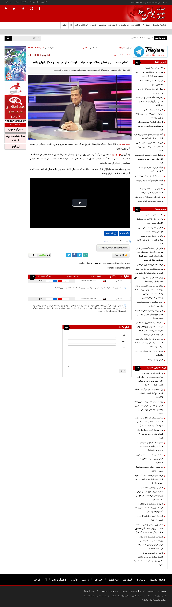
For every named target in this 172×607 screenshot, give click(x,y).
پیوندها (25, 2)
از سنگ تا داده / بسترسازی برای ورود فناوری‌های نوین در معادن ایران (150, 126)
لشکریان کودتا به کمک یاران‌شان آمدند (150, 518)
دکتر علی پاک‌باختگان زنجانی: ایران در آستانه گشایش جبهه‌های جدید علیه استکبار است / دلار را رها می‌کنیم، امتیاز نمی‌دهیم (149, 254)
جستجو (134, 591)
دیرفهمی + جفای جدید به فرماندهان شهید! (149, 469)
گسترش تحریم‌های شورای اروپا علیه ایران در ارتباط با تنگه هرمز (148, 136)
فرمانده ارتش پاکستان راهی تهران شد (149, 182)
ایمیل (123, 341)
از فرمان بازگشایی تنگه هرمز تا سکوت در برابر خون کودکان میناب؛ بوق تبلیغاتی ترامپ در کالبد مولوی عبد (149, 493)
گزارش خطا (121, 255)
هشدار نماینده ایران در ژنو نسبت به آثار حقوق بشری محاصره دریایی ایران (149, 159)
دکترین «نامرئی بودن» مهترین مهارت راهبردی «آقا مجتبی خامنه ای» (150, 240)
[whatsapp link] (85, 255)
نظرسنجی (114, 591)
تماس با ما (43, 2)
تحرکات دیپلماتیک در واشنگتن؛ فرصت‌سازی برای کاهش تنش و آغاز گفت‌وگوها (149, 507)
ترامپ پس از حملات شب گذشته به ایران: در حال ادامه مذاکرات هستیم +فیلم (149, 479)
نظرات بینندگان (119, 277)
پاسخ (40, 280)
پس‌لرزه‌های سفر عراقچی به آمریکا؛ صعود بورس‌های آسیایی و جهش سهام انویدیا (149, 314)
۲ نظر (85, 47)
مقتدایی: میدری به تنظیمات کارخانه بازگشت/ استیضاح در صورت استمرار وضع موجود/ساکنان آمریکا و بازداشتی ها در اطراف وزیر (148, 291)
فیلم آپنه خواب (15, 130)
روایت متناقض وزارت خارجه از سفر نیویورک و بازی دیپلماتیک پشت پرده (149, 271)
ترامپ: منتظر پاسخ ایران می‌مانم (150, 264)
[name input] (92, 336)
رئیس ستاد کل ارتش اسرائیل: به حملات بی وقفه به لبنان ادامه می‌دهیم (150, 446)
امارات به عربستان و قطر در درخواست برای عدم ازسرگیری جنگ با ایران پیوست (149, 113)
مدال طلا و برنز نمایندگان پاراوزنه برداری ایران (150, 91)
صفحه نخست (159, 25)
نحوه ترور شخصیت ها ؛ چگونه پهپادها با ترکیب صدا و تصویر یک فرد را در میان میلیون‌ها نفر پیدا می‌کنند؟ (150, 542)
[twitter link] (68, 255)
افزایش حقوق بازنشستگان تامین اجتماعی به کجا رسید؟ (150, 229)
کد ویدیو (111, 233)
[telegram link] (79, 255)
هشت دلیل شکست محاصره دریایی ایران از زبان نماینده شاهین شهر (149, 458)
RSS (86, 591)
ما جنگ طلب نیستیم (154, 214)
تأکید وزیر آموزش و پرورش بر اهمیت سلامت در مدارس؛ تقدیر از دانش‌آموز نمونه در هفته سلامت (148, 559)
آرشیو (142, 591)
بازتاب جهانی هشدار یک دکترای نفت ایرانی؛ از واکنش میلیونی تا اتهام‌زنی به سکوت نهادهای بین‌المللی (148, 407)
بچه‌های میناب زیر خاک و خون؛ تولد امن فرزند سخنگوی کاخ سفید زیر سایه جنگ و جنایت (149, 421)
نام (124, 335)
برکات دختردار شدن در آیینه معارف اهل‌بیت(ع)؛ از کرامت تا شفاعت (149, 393)
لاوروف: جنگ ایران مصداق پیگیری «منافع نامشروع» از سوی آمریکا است (149, 146)
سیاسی (117, 55)
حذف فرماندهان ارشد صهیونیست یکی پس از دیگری (150, 304)
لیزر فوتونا (15, 146)
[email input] (92, 342)
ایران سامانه (148, 600)
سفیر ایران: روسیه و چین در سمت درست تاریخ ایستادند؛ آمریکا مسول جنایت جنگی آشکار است (149, 528)
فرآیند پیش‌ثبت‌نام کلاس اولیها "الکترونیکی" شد (151, 169)
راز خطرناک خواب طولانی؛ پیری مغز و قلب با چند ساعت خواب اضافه (149, 199)
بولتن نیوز (116, 155)
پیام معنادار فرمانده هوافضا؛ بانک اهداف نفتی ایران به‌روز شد (150, 434)
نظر (124, 347)
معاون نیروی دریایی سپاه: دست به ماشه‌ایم (149, 353)
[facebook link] (74, 255)
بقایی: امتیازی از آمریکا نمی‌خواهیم (149, 175)
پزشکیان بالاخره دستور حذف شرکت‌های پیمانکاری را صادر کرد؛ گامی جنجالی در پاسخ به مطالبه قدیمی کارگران (150, 379)
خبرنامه (17, 2)
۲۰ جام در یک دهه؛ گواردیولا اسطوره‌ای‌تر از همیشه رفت (151, 190)
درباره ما (33, 2)
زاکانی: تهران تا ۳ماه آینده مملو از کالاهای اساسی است (149, 221)
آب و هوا (9, 2)
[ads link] (150, 52)
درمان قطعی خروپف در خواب (15, 138)
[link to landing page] (150, 13)
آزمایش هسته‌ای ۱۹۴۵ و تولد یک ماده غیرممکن (150, 82)
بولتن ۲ (146, 25)
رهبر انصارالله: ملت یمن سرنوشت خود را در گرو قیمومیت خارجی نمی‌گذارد (149, 101)
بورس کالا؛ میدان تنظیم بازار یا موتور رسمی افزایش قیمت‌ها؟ (148, 279)
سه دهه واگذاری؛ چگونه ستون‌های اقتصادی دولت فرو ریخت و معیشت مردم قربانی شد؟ (149, 343)
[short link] (115, 248)
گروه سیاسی (124, 144)
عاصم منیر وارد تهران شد (153, 67)
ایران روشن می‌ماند (155, 359)
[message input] (92, 356)
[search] (8, 38)
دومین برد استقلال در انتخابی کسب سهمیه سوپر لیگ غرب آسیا (149, 74)
